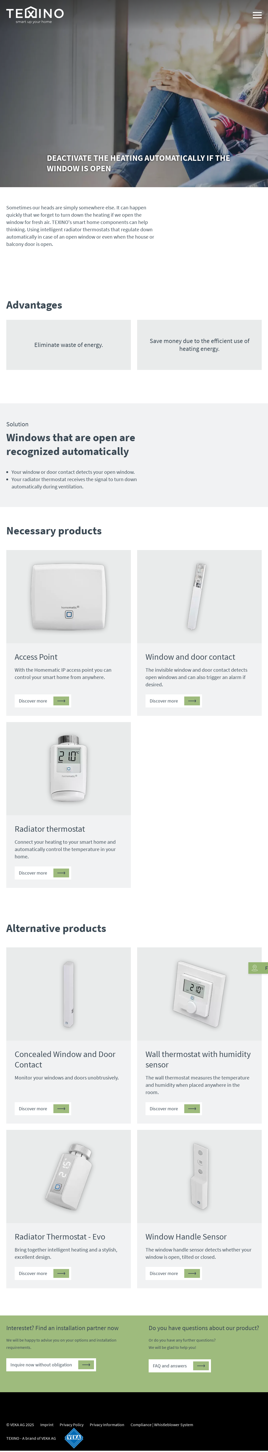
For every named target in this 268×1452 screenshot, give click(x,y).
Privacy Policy (71, 1426)
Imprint (46, 1426)
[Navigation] (257, 15)
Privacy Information (107, 1426)
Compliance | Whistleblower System (162, 1426)
